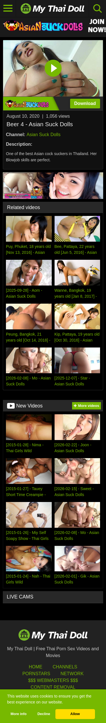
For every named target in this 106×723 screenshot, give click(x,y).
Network (72, 673)
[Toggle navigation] (8, 8)
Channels (65, 666)
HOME (35, 666)
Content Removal (53, 687)
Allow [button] (75, 714)
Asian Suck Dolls (43, 134)
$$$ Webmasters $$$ (53, 680)
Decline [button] (43, 714)
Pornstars (36, 673)
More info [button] (18, 714)
